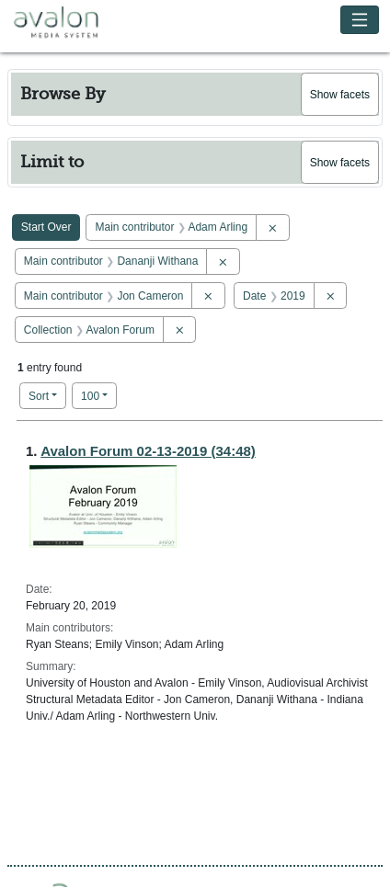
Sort (39, 396)
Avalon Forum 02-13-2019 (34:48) (148, 451)
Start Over (46, 227)
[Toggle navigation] (360, 20)
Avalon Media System (69, 23)
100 (99, 395)
